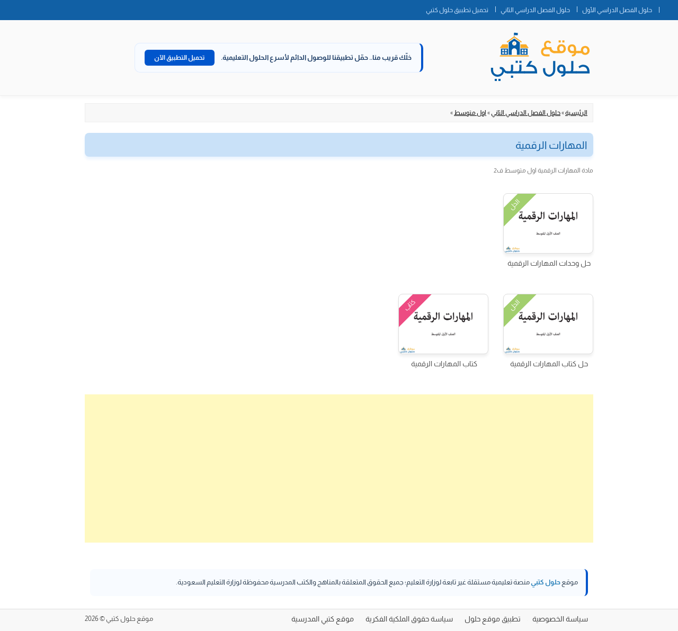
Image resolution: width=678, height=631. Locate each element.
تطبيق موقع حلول (493, 619)
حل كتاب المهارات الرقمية (549, 363)
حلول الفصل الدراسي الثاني (535, 10)
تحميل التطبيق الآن (179, 57)
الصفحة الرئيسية (668, 8)
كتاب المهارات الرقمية (444, 363)
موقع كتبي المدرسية (322, 619)
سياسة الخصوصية (560, 619)
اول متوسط (470, 112)
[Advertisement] (339, 468)
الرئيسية (576, 112)
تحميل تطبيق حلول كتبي (457, 10)
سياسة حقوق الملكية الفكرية (409, 619)
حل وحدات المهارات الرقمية (549, 263)
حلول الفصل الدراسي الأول (617, 10)
